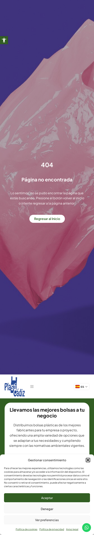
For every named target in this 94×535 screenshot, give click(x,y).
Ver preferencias (47, 520)
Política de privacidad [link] (51, 529)
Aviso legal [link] (72, 529)
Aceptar (47, 498)
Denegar (47, 509)
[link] (4, 40)
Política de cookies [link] (26, 529)
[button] (88, 460)
